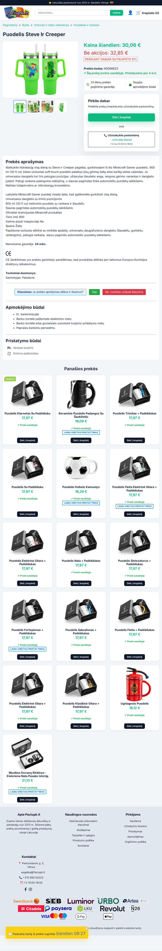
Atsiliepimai (83, 829)
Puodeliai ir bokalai (86, 25)
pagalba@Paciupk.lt (33, 872)
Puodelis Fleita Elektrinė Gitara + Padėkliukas (134, 488)
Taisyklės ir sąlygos (83, 835)
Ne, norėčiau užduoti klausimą (124, 291)
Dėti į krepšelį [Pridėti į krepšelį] (27, 440)
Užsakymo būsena (135, 826)
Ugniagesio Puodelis (135, 703)
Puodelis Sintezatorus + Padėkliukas (134, 562)
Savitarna (135, 820)
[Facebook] (25, 889)
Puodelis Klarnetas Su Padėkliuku (27, 413)
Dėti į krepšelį (121, 117)
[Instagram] (30, 889)
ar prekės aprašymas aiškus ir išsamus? (50, 291)
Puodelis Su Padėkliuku (27, 487)
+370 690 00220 (121, 139)
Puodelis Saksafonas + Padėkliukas (81, 631)
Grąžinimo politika (135, 841)
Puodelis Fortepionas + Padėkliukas (27, 631)
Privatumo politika (83, 840)
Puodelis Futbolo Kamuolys (81, 487)
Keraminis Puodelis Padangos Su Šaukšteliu (81, 415)
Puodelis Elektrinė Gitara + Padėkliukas (27, 562)
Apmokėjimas (135, 836)
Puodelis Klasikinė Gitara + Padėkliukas (81, 705)
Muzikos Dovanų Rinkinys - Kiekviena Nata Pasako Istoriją (27, 774)
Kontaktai (83, 845)
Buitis (25, 25)
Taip (94, 291)
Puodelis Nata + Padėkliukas (81, 560)
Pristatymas (135, 831)
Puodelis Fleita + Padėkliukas (134, 630)
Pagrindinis (10, 25)
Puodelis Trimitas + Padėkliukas (134, 413)
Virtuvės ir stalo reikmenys (51, 25)
